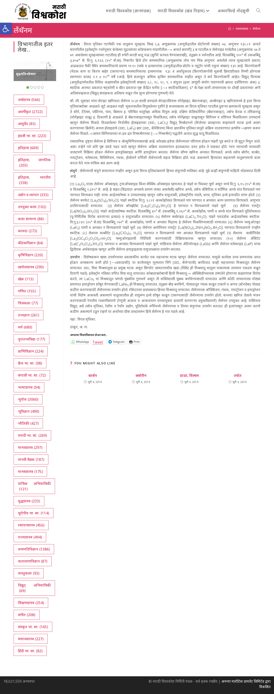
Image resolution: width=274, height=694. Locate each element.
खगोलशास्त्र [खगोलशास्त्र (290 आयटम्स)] (31, 267)
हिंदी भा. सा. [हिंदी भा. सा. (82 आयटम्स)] (30, 651)
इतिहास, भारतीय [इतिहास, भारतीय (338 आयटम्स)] (34, 180)
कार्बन (92, 375)
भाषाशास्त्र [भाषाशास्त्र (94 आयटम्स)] (29, 387)
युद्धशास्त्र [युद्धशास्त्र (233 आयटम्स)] (29, 501)
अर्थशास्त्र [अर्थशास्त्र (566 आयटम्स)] (29, 99)
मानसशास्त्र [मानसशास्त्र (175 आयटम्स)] (30, 471)
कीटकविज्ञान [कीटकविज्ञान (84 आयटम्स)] (30, 243)
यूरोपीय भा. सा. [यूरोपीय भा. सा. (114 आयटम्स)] (33, 513)
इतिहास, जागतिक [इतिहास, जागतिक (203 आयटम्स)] (34, 162)
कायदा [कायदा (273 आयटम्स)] (27, 231)
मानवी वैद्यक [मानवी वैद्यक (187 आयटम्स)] (31, 459)
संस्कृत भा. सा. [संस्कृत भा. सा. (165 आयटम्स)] (33, 627)
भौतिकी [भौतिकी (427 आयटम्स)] (28, 423)
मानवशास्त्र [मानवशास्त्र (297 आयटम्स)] (30, 447)
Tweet (97, 341)
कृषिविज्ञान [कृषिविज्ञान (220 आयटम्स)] (30, 255)
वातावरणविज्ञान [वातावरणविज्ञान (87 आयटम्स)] (32, 561)
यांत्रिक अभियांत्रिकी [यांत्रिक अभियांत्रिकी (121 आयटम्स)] (34, 486)
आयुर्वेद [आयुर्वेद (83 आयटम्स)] (26, 123)
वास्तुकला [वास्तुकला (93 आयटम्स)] (28, 573)
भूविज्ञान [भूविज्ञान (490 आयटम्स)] (28, 411)
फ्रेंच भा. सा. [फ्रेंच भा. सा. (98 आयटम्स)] (30, 363)
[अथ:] (229, 29)
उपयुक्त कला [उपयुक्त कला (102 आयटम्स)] (32, 207)
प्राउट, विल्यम (189, 375)
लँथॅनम (256, 29)
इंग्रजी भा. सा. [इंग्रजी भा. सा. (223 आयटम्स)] (32, 135)
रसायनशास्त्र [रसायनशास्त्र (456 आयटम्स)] (31, 525)
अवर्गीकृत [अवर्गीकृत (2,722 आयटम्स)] (30, 111)
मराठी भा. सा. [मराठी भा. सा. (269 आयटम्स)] (32, 435)
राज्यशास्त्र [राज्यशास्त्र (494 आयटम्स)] (30, 537)
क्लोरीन (141, 375)
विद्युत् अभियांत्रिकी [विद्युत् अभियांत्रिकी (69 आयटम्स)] (34, 588)
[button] (6, 29)
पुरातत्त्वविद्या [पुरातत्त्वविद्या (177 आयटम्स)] (31, 339)
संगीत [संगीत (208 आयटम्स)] (26, 614)
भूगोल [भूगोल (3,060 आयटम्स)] (28, 399)
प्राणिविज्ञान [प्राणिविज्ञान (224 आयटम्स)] (30, 351)
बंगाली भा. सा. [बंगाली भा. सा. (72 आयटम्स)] (32, 375)
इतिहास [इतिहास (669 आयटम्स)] (28, 148)
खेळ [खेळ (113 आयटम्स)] (25, 279)
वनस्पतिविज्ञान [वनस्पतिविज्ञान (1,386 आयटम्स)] (34, 549)
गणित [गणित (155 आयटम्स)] (27, 291)
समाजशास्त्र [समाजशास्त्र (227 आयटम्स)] (30, 639)
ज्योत (238, 375)
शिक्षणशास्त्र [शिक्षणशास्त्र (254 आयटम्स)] (31, 602)
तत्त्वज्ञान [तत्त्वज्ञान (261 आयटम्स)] (28, 315)
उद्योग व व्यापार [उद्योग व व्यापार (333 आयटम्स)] (33, 195)
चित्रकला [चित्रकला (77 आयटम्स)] (28, 303)
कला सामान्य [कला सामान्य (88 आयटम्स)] (31, 219)
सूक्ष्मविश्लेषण (26, 74)
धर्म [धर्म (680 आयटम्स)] (25, 327)
